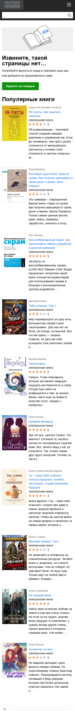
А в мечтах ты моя (41, 649)
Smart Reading (37, 169)
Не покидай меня (40, 595)
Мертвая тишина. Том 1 (44, 541)
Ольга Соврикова (38, 590)
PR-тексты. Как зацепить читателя (45, 114)
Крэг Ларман (36, 235)
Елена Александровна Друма (45, 471)
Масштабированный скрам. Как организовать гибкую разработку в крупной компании (50, 243)
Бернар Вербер (37, 359)
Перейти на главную (20, 86)
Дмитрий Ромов (37, 301)
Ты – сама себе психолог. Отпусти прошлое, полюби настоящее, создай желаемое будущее (48, 481)
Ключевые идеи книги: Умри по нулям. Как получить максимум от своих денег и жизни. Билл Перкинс (51, 180)
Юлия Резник (36, 417)
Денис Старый (37, 536)
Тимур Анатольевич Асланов (45, 107)
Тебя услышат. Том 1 (42, 305)
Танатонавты (37, 363)
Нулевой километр (41, 421)
